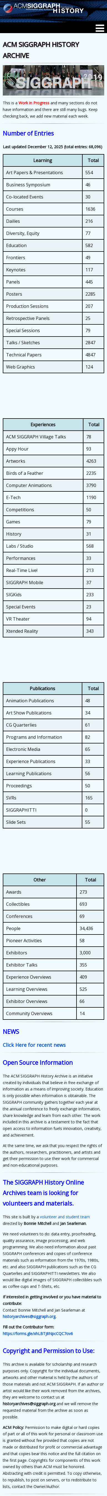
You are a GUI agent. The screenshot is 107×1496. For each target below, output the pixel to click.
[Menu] (100, 28)
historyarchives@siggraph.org (29, 1316)
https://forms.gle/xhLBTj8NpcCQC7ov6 (38, 1333)
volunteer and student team (65, 1216)
